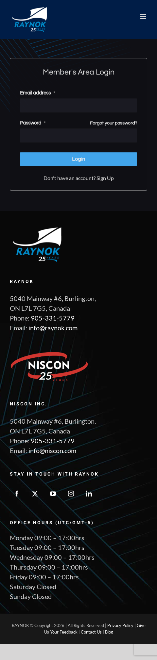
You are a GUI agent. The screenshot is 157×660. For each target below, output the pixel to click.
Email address (37, 92)
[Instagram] (71, 493)
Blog (109, 632)
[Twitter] (35, 493)
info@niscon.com (52, 450)
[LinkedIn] (89, 493)
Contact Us (91, 632)
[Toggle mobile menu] (143, 16)
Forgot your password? (113, 122)
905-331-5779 (53, 318)
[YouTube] (53, 493)
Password (32, 122)
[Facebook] (17, 493)
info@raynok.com (53, 328)
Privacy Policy (120, 625)
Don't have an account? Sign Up (79, 177)
